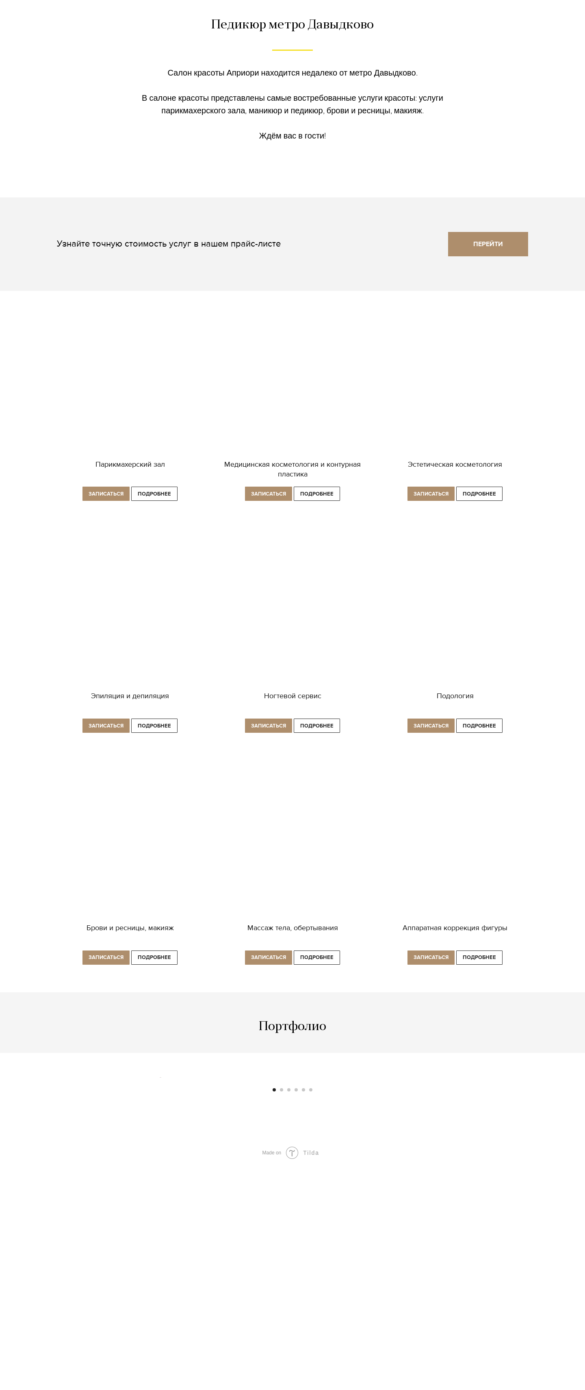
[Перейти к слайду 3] (288, 1312)
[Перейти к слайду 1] (274, 1312)
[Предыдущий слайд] (158, 1189)
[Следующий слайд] (426, 1189)
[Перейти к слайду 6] (310, 1312)
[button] (106, 494)
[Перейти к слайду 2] (281, 1312)
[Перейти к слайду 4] (296, 1312)
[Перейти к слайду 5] (303, 1312)
